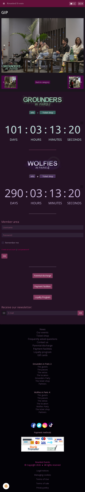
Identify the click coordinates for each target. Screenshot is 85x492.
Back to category (42, 82)
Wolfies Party (42, 406)
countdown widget (42, 131)
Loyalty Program (42, 297)
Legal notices (42, 470)
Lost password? (23, 249)
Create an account (8, 249)
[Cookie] (6, 486)
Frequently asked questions (42, 339)
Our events (42, 332)
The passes (42, 369)
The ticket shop (42, 381)
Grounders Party (42, 378)
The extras (42, 372)
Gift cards (42, 355)
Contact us (42, 342)
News (43, 329)
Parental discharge (42, 275)
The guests (42, 366)
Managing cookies (42, 475)
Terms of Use (42, 479)
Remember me (10, 242)
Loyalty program (42, 352)
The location (42, 375)
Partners (42, 383)
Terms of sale (42, 483)
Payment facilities (42, 286)
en (80, 3)
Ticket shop (42, 335)
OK (4, 256)
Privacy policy (42, 487)
